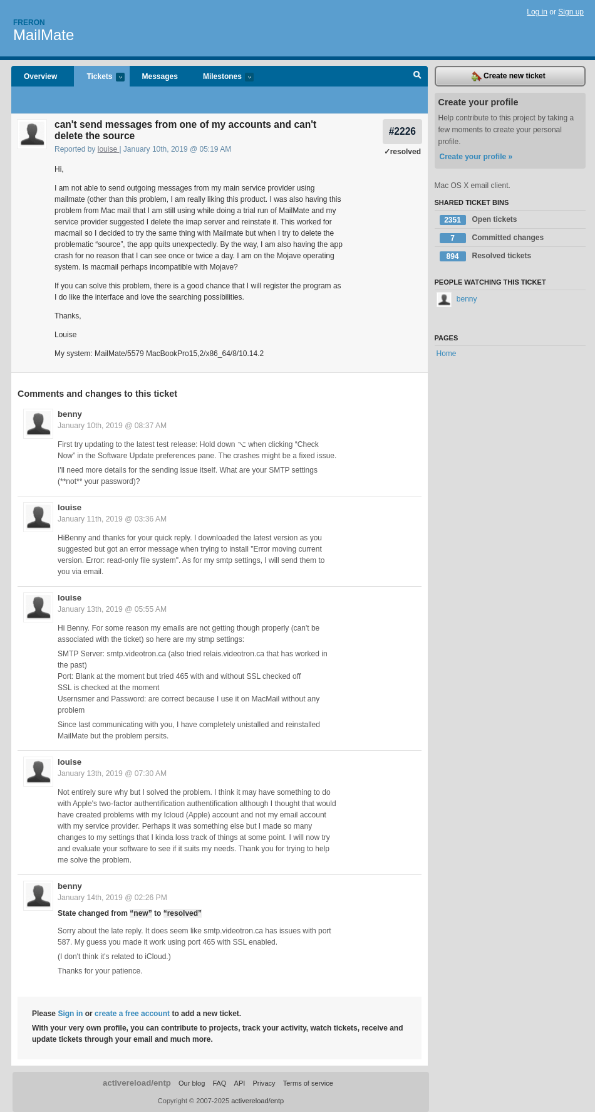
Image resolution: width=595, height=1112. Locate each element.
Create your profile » (476, 156)
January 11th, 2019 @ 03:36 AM (112, 519)
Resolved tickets (486, 256)
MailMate (43, 34)
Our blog (191, 1083)
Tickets (99, 77)
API (240, 1083)
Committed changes (492, 238)
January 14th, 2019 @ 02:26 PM (112, 897)
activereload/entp (137, 1083)
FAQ (219, 1083)
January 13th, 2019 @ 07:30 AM (112, 773)
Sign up (571, 12)
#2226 (402, 131)
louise (109, 149)
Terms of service (308, 1083)
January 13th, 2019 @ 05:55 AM (112, 609)
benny (70, 414)
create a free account (132, 1013)
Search (417, 76)
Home (447, 353)
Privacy (263, 1083)
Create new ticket (509, 76)
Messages (160, 76)
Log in (537, 12)
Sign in (70, 1013)
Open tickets (478, 220)
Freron (29, 22)
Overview (40, 76)
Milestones (222, 77)
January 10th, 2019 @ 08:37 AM (112, 425)
